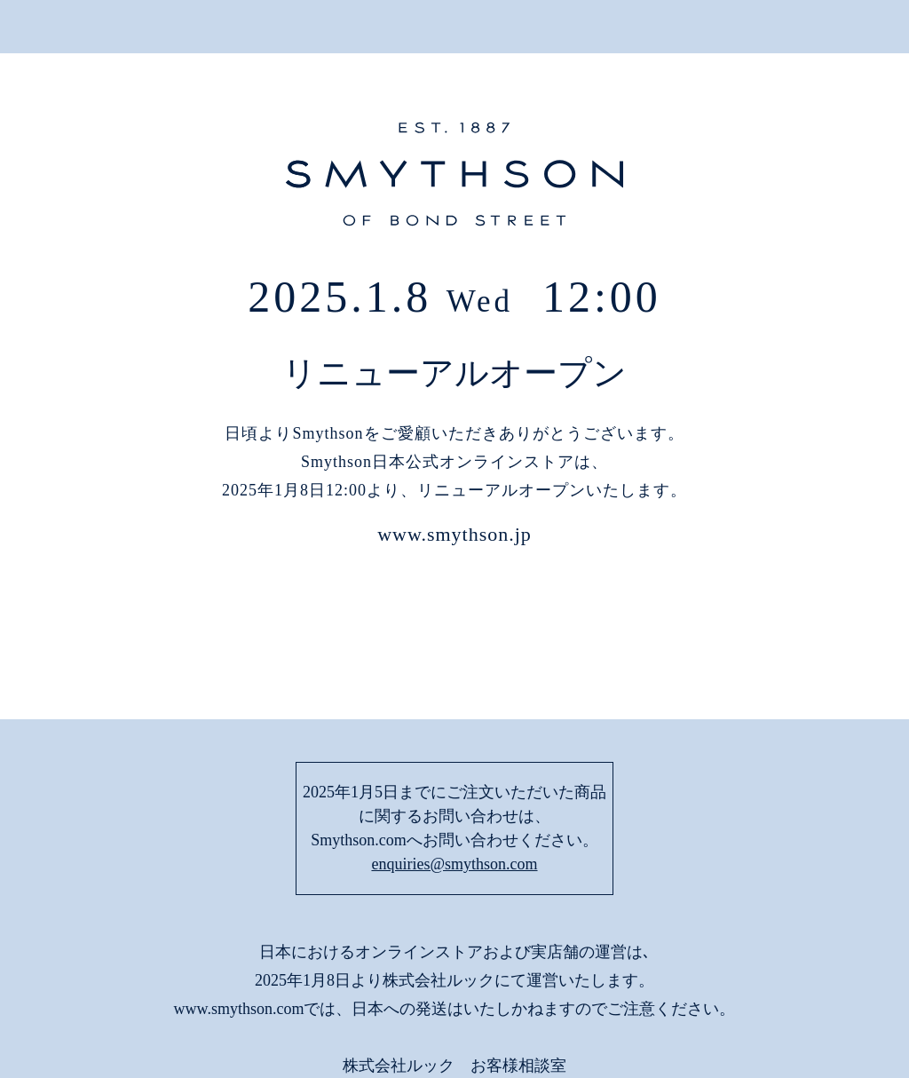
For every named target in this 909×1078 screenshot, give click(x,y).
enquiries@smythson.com (454, 745)
